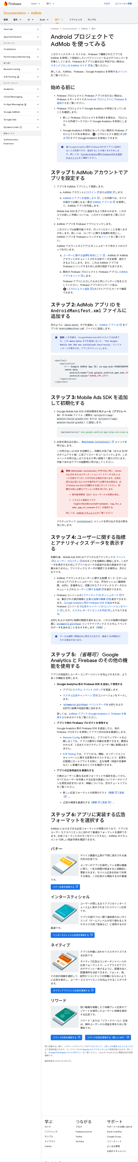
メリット (122, 71)
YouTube (80, 1141)
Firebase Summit (84, 1131)
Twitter (79, 1136)
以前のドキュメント (116, 1151)
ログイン (91, 192)
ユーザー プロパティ (68, 561)
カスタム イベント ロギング (88, 689)
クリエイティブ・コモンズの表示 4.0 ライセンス (109, 1046)
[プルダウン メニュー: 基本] (21, 19)
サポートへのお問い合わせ (120, 1126)
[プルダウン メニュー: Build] (40, 3)
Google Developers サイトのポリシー (66, 1052)
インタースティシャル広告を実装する (71, 935)
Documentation (15, 13)
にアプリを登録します (79, 198)
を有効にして (82, 255)
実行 (48, 3)
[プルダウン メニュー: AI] (33, 19)
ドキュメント (87, 513)
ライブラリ (50, 1141)
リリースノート (114, 1141)
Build (33, 3)
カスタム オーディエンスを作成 (89, 610)
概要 (6, 19)
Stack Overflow (114, 1131)
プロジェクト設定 (79, 289)
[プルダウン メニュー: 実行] (54, 3)
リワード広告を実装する (64, 1037)
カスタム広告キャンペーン (77, 695)
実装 (104, 802)
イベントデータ (84, 704)
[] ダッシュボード (100, 595)
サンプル (92, 19)
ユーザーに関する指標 (88, 589)
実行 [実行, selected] (57, 19)
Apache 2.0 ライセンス (93, 1049)
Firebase (55, 28)
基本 (15, 19)
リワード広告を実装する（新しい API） (106, 1037)
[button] (18, 29)
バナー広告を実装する (63, 887)
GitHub (48, 1146)
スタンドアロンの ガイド (69, 65)
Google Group (114, 1136)
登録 (109, 192)
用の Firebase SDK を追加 (88, 602)
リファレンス (75, 19)
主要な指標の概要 (96, 599)
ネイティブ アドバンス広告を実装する (71, 990)
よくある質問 (113, 1146)
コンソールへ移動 (123, 3)
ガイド (48, 1126)
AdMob (36, 13)
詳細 (99, 627)
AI (29, 19)
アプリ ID (102, 202)
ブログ (107, 3)
